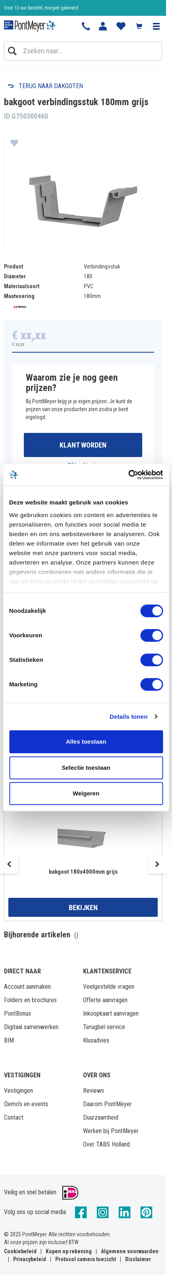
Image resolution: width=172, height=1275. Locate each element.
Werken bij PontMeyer (111, 1131)
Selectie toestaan (86, 767)
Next (157, 864)
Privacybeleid (29, 1259)
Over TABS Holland (106, 1144)
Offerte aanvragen (105, 1000)
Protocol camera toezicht (85, 1259)
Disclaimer (138, 1259)
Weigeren (86, 793)
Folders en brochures (30, 1000)
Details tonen (128, 716)
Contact (13, 1117)
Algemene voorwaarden (129, 1251)
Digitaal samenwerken (31, 1027)
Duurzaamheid (100, 1117)
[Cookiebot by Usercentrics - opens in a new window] (128, 475)
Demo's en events (26, 1104)
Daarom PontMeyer (107, 1104)
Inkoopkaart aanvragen (111, 1013)
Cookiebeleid (20, 1251)
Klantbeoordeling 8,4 (24, 10)
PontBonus (17, 1013)
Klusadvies (96, 1040)
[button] (156, 26)
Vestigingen (18, 1090)
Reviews (93, 1090)
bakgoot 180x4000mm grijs (83, 871)
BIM (9, 1040)
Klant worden (83, 445)
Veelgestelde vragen (108, 986)
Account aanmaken (27, 986)
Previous (9, 864)
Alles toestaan (86, 741)
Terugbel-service (104, 1027)
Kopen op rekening (69, 1251)
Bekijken (83, 907)
